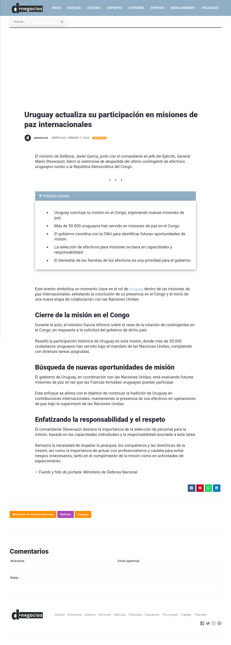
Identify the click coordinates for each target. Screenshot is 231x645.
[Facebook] (201, 625)
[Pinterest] (219, 625)
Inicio (56, 8)
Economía (136, 8)
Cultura (94, 8)
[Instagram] (213, 625)
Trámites (161, 625)
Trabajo (146, 625)
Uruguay (136, 289)
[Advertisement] (115, 82)
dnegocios (41, 138)
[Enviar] (64, 22)
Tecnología (130, 625)
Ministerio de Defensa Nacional (34, 515)
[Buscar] (40, 22)
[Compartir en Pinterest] (199, 489)
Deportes (114, 8)
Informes (61, 625)
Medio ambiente (183, 8)
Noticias (74, 8)
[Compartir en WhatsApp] (208, 489)
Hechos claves (56, 196)
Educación (111, 625)
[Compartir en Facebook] (190, 489)
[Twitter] (207, 625)
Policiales (210, 8)
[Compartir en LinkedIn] (216, 489)
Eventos (157, 8)
